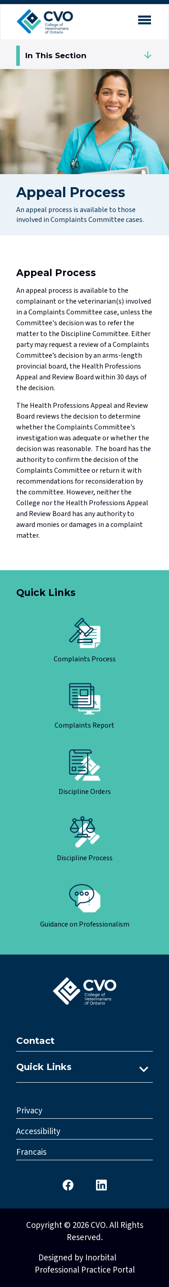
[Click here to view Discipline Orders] (84, 773)
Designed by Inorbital (77, 1258)
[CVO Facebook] (68, 1184)
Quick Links (44, 1066)
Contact (35, 1040)
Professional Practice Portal (85, 1270)
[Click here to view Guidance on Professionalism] (84, 905)
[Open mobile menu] (144, 21)
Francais (31, 1152)
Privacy (29, 1111)
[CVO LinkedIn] (101, 1184)
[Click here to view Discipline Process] (84, 839)
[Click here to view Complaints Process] (84, 640)
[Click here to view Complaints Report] (84, 707)
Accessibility (38, 1132)
